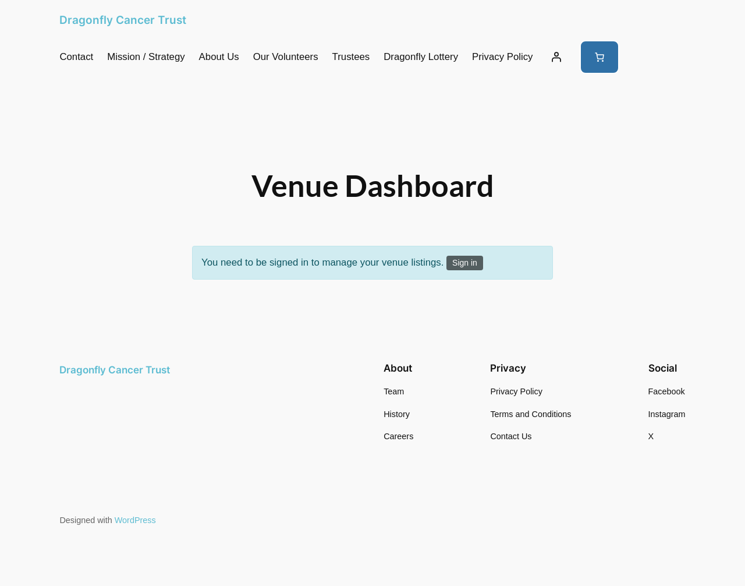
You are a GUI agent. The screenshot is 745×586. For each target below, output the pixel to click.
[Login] (556, 57)
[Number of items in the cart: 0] (599, 57)
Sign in (464, 262)
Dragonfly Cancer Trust (122, 20)
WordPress (135, 520)
